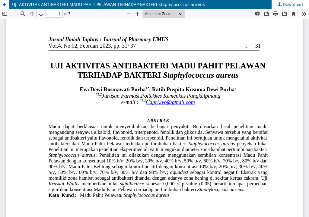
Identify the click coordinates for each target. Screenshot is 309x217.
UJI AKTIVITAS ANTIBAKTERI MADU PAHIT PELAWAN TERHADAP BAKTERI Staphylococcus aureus (108, 4)
